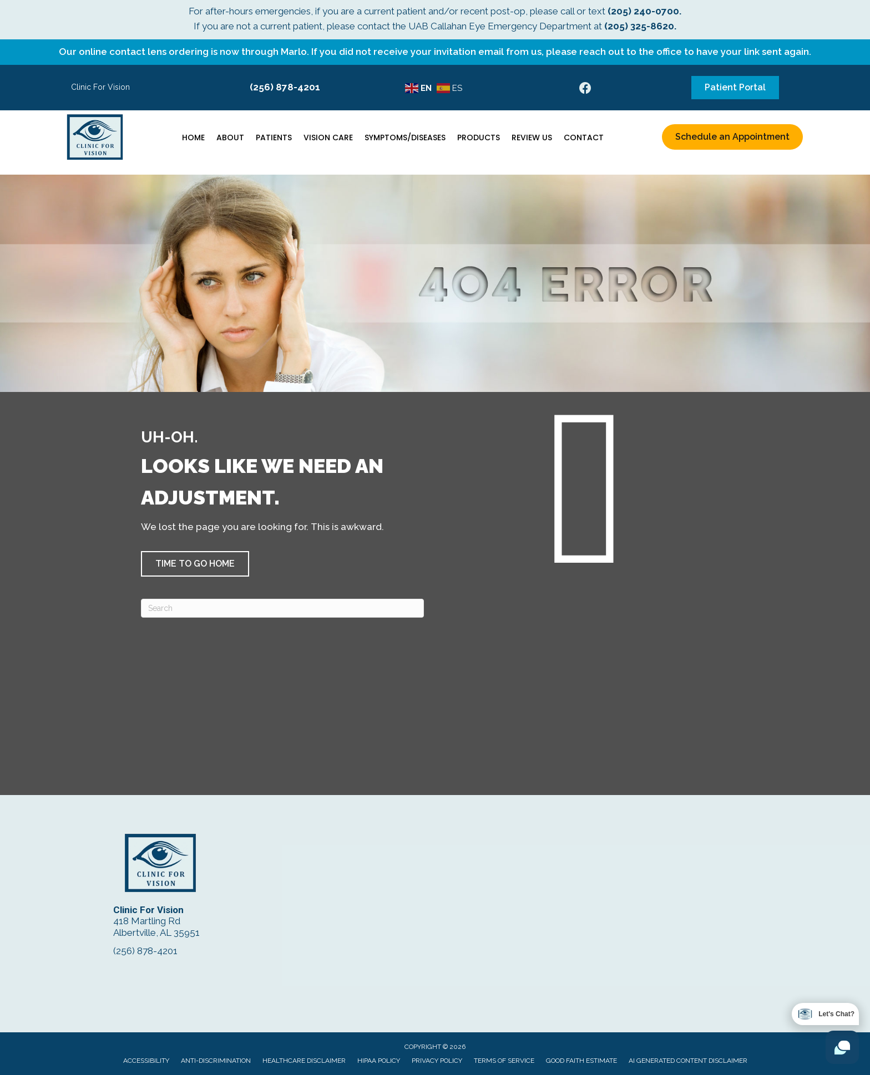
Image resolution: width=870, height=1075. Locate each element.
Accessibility (146, 1060)
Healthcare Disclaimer (304, 1060)
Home (193, 137)
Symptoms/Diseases (405, 137)
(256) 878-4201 (285, 87)
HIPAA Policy (378, 1060)
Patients (274, 137)
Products (478, 137)
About (230, 137)
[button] (195, 564)
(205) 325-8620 (639, 26)
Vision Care (328, 137)
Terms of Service (504, 1060)
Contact (584, 137)
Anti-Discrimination (216, 1060)
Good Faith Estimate (581, 1060)
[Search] (282, 608)
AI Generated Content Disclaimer (688, 1060)
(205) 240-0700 (643, 11)
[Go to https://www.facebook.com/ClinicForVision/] (585, 89)
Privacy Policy (437, 1060)
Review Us (532, 137)
